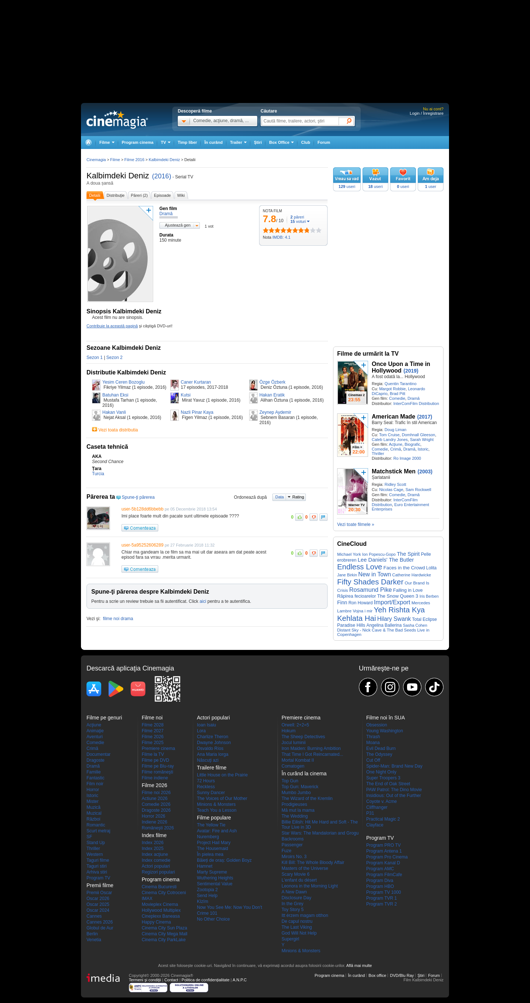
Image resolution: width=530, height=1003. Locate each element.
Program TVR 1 (381, 898)
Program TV (98, 878)
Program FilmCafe (384, 874)
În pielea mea (210, 854)
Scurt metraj (98, 830)
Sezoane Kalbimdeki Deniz (123, 348)
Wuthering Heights (215, 878)
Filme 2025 (152, 742)
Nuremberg (208, 836)
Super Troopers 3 (383, 777)
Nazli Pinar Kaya (197, 412)
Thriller (378, 453)
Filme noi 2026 (156, 792)
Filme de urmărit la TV (368, 354)
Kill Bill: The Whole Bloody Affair (313, 862)
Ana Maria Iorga (212, 754)
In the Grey (292, 903)
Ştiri (258, 142)
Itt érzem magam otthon (305, 915)
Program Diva (379, 880)
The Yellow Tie (211, 825)
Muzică (93, 807)
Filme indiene (155, 777)
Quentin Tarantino (401, 383)
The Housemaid (212, 848)
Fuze (287, 850)
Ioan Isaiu (206, 725)
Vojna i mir (362, 611)
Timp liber (187, 142)
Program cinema (137, 142)
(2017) (424, 417)
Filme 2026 (152, 736)
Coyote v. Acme (381, 801)
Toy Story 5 (293, 909)
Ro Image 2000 (407, 458)
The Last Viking (297, 927)
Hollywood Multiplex (161, 910)
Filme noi (152, 718)
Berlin (92, 933)
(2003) (424, 471)
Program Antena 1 (384, 851)
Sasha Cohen (415, 625)
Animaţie (95, 730)
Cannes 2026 (99, 922)
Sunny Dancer (211, 792)
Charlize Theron (212, 736)
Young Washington (384, 730)
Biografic (412, 444)
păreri (297, 217)
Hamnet (204, 866)
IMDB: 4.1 (281, 237)
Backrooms (293, 839)
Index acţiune (155, 854)
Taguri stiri (96, 866)
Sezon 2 (114, 357)
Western (94, 854)
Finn (342, 602)
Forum (324, 142)
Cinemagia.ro (117, 119)
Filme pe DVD (155, 760)
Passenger (292, 844)
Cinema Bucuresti (159, 886)
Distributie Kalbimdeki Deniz (126, 372)
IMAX (147, 898)
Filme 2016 (134, 159)
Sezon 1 (94, 357)
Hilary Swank (394, 619)
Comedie (397, 398)
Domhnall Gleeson (418, 435)
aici (202, 601)
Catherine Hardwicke (411, 575)
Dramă (413, 398)
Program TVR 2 (381, 904)
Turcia (98, 473)
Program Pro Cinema (387, 857)
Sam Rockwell (418, 489)
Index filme (154, 835)
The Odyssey (379, 754)
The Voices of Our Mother (222, 798)
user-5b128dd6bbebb (142, 509)
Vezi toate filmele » (355, 524)
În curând (213, 142)
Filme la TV (153, 754)
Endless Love (359, 567)
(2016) (161, 176)
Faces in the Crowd (404, 567)
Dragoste (95, 760)
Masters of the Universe (305, 868)
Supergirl (290, 939)
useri (347, 186)
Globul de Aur (99, 928)
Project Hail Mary (213, 842)
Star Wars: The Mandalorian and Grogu (320, 833)
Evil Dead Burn (381, 748)
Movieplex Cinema (160, 904)
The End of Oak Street (388, 783)
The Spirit (408, 554)
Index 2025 (152, 848)
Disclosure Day (296, 897)
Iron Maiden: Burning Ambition (311, 748)
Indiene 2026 (154, 822)
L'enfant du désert (299, 880)
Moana (373, 742)
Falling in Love (408, 590)
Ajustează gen (178, 225)
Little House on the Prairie (222, 775)
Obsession (376, 725)
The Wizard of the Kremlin (307, 798)
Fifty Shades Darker (370, 582)
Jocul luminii (293, 742)
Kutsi (186, 395)
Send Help (207, 895)
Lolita (431, 567)
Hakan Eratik (272, 395)
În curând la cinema (304, 773)
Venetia (93, 939)
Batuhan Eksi (115, 395)
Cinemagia (96, 159)
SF (89, 836)
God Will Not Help (299, 933)
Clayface (375, 825)
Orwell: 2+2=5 (295, 725)
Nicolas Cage (391, 489)
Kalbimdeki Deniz (117, 175)
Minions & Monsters (216, 804)
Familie (93, 772)
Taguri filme (97, 860)
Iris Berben (429, 596)
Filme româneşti (157, 772)
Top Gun (290, 780)
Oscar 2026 (97, 898)
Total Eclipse (424, 619)
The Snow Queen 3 (397, 596)
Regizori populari (158, 872)
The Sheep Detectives (303, 736)
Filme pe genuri (104, 718)
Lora (201, 730)
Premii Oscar (99, 892)
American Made (393, 416)
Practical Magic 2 (383, 819)
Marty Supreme (212, 872)
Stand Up (95, 842)
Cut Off (373, 760)
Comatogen (293, 766)
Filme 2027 (152, 730)
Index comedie (156, 860)
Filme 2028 (152, 725)
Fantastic (95, 777)
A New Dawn (294, 891)
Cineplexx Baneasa (161, 916)
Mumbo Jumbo (296, 792)
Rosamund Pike (370, 589)
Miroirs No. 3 (294, 856)
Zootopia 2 (207, 889)
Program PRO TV (383, 845)
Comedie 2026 (156, 804)
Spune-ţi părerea (138, 497)
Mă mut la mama (298, 810)
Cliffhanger (377, 807)
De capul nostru (297, 921)
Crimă (395, 449)
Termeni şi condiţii (145, 980)
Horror (92, 789)
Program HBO (380, 886)
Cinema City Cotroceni (164, 892)
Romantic (95, 825)
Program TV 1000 (383, 892)
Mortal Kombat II (298, 760)
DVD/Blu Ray (402, 975)
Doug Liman (395, 429)
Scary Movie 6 (296, 874)
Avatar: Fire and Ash (217, 830)
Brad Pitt (397, 393)
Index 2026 (152, 842)
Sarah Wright (422, 439)
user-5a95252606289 (142, 545)
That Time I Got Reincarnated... (312, 754)
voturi (298, 221)
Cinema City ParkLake (164, 939)
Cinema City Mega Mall (164, 933)
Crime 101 (207, 913)
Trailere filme (211, 768)
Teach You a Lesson (216, 810)
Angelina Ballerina (384, 625)
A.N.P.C (240, 980)
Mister (92, 801)
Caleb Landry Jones (390, 439)
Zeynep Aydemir (275, 412)
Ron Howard (361, 602)
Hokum (289, 730)
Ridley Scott (395, 484)
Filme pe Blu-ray (158, 766)
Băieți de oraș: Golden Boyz (224, 860)
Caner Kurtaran (196, 382)
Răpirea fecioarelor (356, 596)
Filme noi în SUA (385, 718)
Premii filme (99, 885)
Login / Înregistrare (427, 113)
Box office (377, 975)
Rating (298, 497)
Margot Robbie (392, 389)
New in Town (374, 574)
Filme (115, 159)
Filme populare (214, 818)
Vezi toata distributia (118, 430)
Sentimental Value (215, 883)
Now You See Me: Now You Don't (229, 907)
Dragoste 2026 (156, 810)
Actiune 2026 (154, 798)
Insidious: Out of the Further (393, 795)
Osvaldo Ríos (210, 748)
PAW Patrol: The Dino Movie (394, 789)
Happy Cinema (156, 922)
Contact (171, 980)
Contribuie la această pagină (112, 326)
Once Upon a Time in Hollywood (401, 367)
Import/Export (392, 602)
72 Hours (206, 780)
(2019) (410, 371)
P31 (370, 813)
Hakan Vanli (114, 412)
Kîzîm (202, 901)
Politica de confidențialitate (205, 980)
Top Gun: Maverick (300, 786)
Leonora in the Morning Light (310, 886)
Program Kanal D (383, 862)
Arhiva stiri (96, 872)
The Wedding (295, 816)
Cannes (94, 916)
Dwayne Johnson (214, 742)
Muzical (94, 813)
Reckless (206, 786)
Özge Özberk (272, 382)
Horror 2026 (153, 816)
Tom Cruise (389, 435)
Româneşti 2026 (158, 828)
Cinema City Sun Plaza (164, 928)
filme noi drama (118, 618)
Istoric (423, 449)
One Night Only (381, 772)
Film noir (94, 783)
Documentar (98, 754)
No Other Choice (213, 919)
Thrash (373, 736)
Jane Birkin (347, 575)
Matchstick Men (394, 471)
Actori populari (156, 866)
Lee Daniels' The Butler (386, 560)
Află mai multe (359, 965)
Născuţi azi (208, 760)
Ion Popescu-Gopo (379, 554)
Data (279, 497)
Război (93, 819)
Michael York (349, 554)
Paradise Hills (351, 625)
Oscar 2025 (97, 904)
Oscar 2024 (97, 910)
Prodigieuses (294, 804)
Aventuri (94, 736)
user (431, 186)
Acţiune (395, 444)
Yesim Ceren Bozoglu (123, 382)
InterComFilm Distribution (416, 403)
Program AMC (380, 868)
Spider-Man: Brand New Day (394, 766)
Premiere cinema (158, 748)
